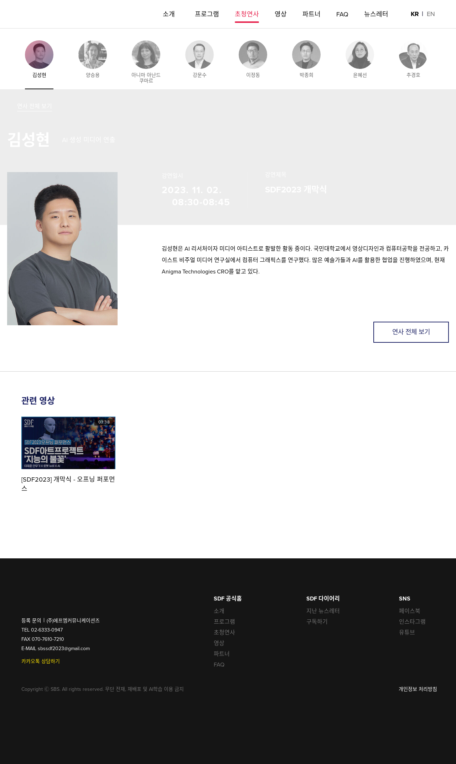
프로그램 (224, 622)
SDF (31, 14)
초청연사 (224, 632)
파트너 (222, 654)
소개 (219, 611)
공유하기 (436, 723)
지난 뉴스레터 (323, 611)
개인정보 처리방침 (418, 689)
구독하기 (317, 622)
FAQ (219, 664)
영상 (219, 643)
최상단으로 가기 (436, 744)
